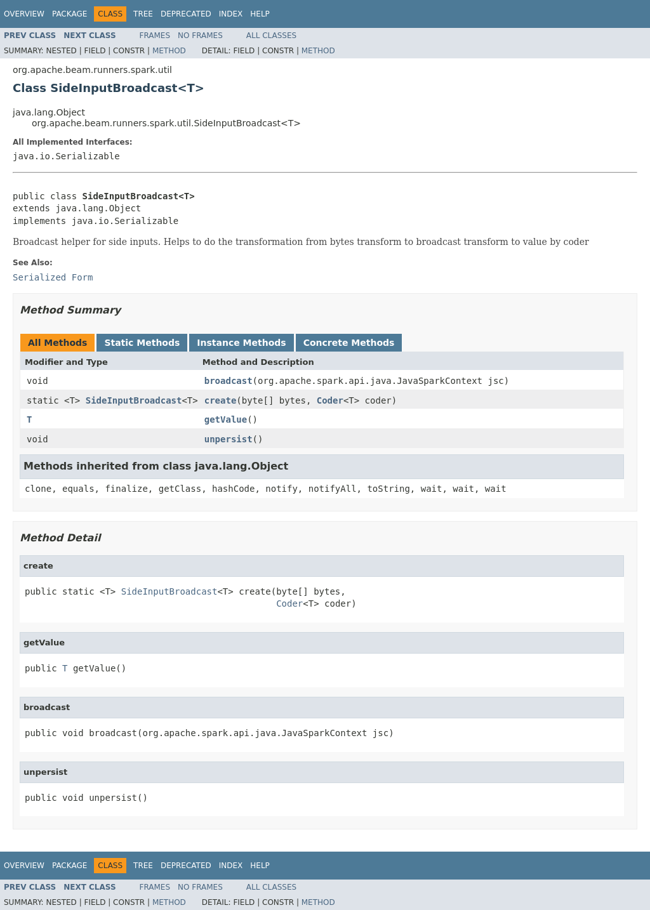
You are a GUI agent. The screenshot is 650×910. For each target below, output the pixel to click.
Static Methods (142, 343)
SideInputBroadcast (134, 400)
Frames (155, 35)
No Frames (200, 35)
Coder (330, 400)
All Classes (271, 35)
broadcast (228, 381)
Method (169, 50)
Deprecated (186, 14)
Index (231, 14)
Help (260, 14)
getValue (225, 419)
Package (69, 14)
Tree (143, 14)
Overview (24, 14)
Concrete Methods (349, 343)
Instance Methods (241, 343)
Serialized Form (53, 277)
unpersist (228, 439)
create (220, 400)
